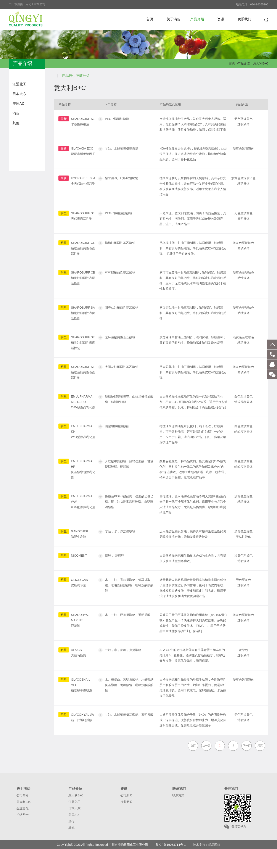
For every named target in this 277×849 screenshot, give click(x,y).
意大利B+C (260, 63)
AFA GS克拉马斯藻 (78, 652)
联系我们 (244, 19)
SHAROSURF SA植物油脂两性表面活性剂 (83, 313)
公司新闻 (126, 795)
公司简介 (22, 795)
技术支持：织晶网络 (206, 844)
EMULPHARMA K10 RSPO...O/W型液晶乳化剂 (83, 402)
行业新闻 (126, 802)
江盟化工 (19, 84)
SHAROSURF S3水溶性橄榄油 (83, 121)
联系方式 (178, 795)
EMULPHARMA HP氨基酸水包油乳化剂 (83, 469)
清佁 (16, 113)
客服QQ (272, 364)
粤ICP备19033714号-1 (170, 844)
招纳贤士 (22, 815)
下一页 (247, 745)
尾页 (260, 745)
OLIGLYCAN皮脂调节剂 (79, 582)
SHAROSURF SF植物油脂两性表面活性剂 (83, 372)
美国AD (18, 103)
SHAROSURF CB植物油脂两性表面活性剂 (83, 278)
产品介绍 (197, 19)
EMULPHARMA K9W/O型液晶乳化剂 (83, 431)
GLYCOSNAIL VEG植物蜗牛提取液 (81, 685)
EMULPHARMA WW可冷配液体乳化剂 (83, 502)
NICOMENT (79, 555)
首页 (150, 19)
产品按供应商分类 (76, 75)
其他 (16, 123)
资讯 (220, 19)
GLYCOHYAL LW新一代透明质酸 (82, 717)
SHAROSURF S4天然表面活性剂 (83, 215)
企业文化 (22, 808)
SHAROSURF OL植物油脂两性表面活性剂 (83, 248)
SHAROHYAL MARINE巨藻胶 (80, 620)
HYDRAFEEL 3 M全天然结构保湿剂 (83, 180)
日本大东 (19, 94)
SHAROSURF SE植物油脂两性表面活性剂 (83, 342)
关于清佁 (173, 19)
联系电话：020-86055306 (252, 4)
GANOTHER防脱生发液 (79, 534)
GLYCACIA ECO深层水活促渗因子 (83, 151)
